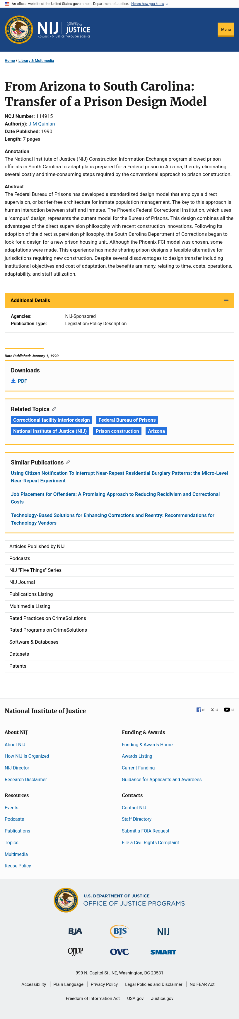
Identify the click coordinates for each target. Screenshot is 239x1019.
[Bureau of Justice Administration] (75, 929)
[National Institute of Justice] (163, 929)
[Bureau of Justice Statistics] (119, 936)
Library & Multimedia (36, 60)
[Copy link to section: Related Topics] (52, 408)
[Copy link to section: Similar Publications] (67, 462)
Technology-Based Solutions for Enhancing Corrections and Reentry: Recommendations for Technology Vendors (112, 519)
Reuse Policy (18, 866)
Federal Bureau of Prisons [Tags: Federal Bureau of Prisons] (127, 420)
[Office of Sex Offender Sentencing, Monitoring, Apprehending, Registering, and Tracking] (163, 950)
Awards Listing (137, 756)
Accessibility (33, 984)
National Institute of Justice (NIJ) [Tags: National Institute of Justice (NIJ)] (50, 431)
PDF (22, 381)
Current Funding (138, 768)
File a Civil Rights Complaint (150, 842)
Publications (17, 831)
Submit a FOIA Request (145, 831)
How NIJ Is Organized (27, 756)
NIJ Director (17, 768)
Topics (11, 842)
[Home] (64, 30)
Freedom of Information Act (93, 998)
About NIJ (15, 744)
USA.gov (135, 998)
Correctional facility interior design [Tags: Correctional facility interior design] (51, 420)
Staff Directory (136, 819)
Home (10, 60)
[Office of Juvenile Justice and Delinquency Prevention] (75, 953)
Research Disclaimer (26, 779)
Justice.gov (162, 998)
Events (11, 808)
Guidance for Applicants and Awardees (162, 779)
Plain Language (68, 984)
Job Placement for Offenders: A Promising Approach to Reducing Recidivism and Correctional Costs (115, 498)
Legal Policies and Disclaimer (153, 984)
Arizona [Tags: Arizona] (156, 431)
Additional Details (30, 300)
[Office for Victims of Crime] (119, 951)
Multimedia (16, 854)
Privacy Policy (104, 984)
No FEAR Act (202, 984)
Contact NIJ (134, 808)
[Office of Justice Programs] (19, 29)
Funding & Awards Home (147, 744)
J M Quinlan (42, 124)
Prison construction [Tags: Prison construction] (117, 431)
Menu (226, 29)
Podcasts (14, 819)
